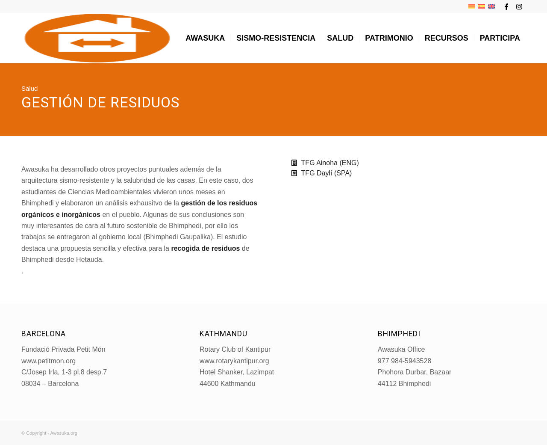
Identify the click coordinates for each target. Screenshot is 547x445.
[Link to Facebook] (506, 6)
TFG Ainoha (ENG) (330, 162)
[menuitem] (205, 38)
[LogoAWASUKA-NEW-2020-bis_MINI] (97, 38)
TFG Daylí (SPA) (326, 173)
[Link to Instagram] (519, 6)
